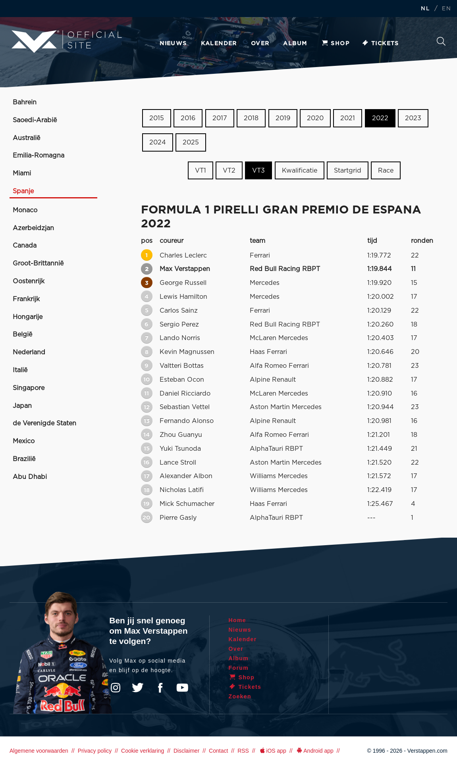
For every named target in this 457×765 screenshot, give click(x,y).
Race (385, 170)
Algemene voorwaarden (39, 751)
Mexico (24, 441)
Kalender (219, 43)
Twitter (137, 687)
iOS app (272, 751)
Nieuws (173, 43)
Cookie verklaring (142, 751)
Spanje (23, 191)
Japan (22, 406)
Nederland (29, 352)
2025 (191, 142)
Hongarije (27, 317)
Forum (239, 668)
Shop (335, 43)
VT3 (258, 170)
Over (260, 43)
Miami (22, 173)
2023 (413, 118)
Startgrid (347, 170)
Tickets (380, 43)
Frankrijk (26, 299)
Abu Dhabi (30, 477)
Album (295, 43)
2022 (380, 118)
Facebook (160, 687)
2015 (156, 118)
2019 (283, 118)
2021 (347, 118)
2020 (315, 118)
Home (238, 620)
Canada (25, 245)
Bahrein (25, 102)
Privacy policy (95, 751)
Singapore (28, 388)
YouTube (182, 687)
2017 (219, 118)
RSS (243, 751)
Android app (315, 751)
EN (446, 9)
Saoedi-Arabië (35, 120)
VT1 (200, 170)
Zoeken (441, 41)
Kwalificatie (299, 170)
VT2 (229, 170)
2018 (251, 118)
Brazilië (24, 459)
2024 (157, 142)
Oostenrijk (28, 281)
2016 (188, 118)
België (22, 334)
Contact (218, 751)
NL (425, 9)
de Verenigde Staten (44, 423)
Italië (20, 370)
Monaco (25, 210)
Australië (26, 138)
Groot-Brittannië (38, 263)
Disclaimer (186, 751)
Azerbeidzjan (33, 228)
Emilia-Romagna (38, 155)
